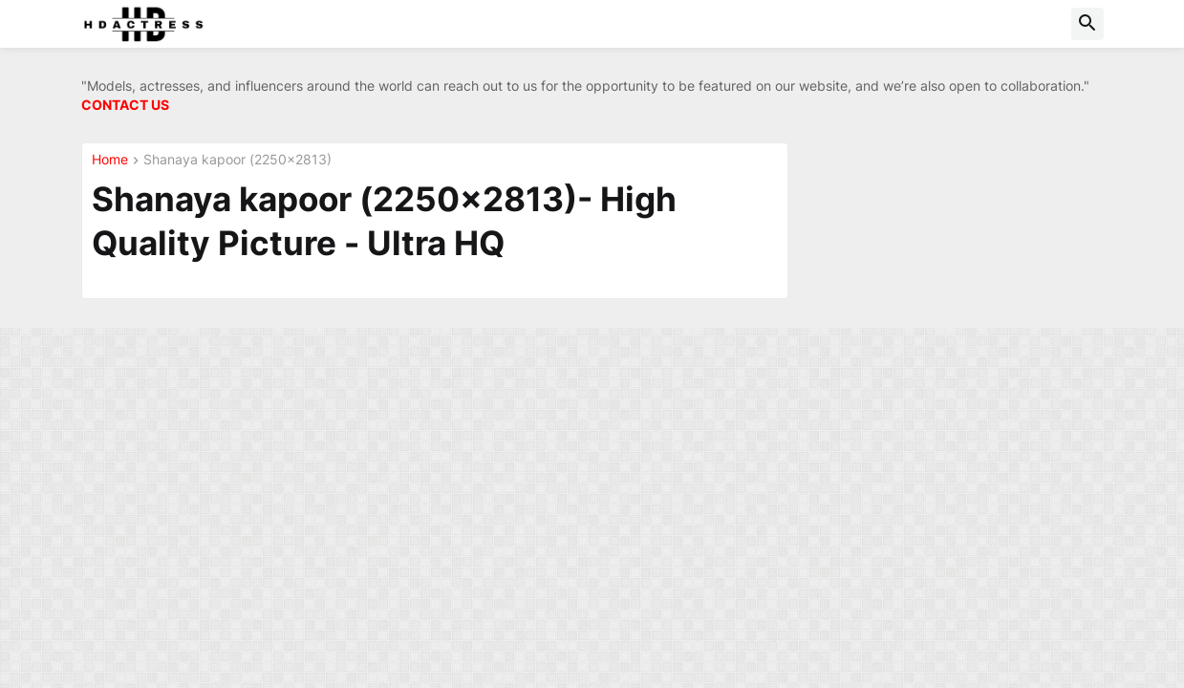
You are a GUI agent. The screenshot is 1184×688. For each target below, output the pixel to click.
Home (110, 160)
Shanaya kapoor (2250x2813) (237, 160)
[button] (1087, 24)
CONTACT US (125, 105)
